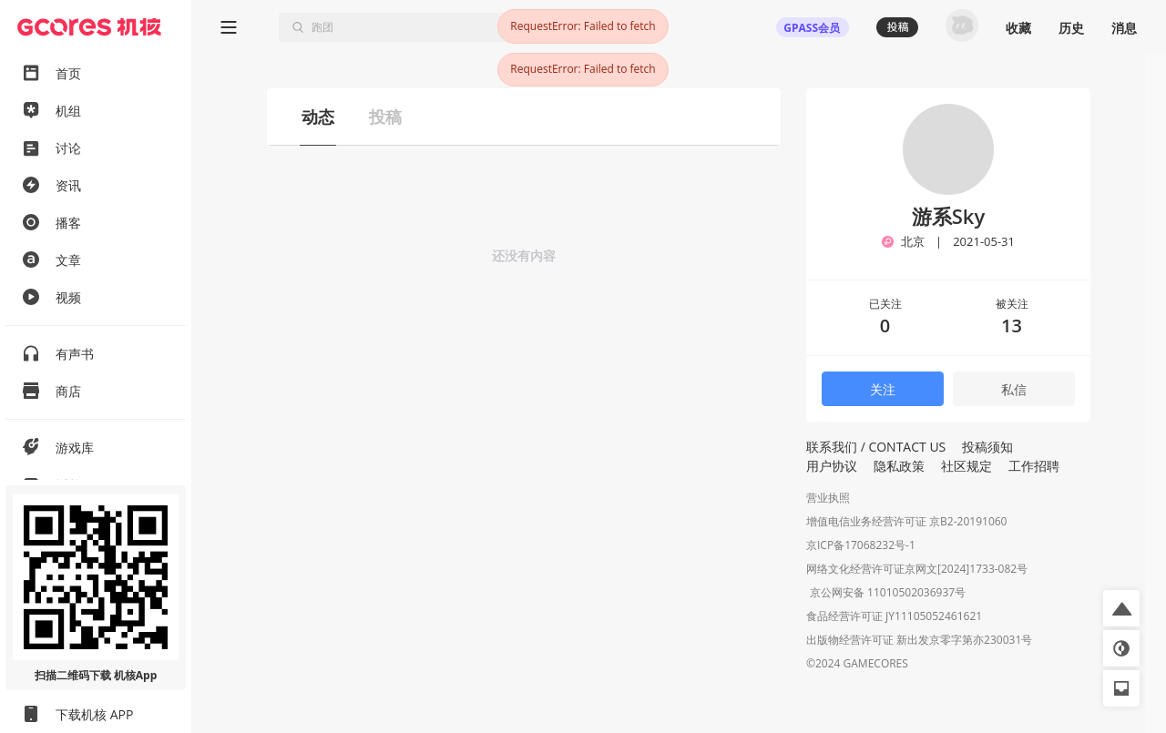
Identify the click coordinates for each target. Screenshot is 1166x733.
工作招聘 (1033, 465)
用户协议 (831, 465)
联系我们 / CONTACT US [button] (876, 446)
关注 (882, 389)
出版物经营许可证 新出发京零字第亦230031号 (919, 641)
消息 (1124, 27)
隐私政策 (899, 465)
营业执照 (828, 497)
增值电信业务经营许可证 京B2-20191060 (906, 521)
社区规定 (966, 465)
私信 (1014, 389)
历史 (1071, 27)
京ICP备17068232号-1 (860, 545)
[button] (1121, 608)
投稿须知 (987, 446)
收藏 (1018, 27)
